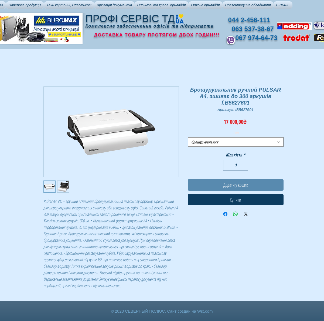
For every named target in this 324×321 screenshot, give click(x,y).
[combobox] (236, 142)
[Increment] (243, 165)
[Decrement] (227, 165)
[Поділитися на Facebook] (225, 214)
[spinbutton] (235, 165)
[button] (25, 5)
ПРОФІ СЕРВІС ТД (130, 18)
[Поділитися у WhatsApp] (235, 214)
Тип (235, 132)
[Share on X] (246, 214)
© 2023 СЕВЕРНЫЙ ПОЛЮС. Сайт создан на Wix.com (162, 311)
